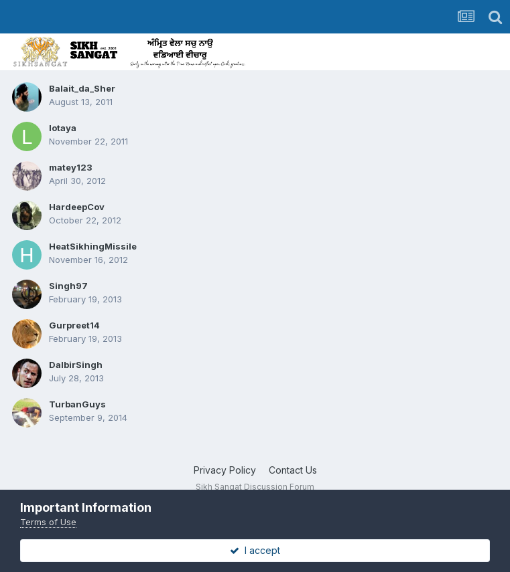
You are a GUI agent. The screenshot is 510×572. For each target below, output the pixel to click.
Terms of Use (48, 521)
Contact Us (293, 470)
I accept (255, 550)
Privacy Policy (225, 470)
